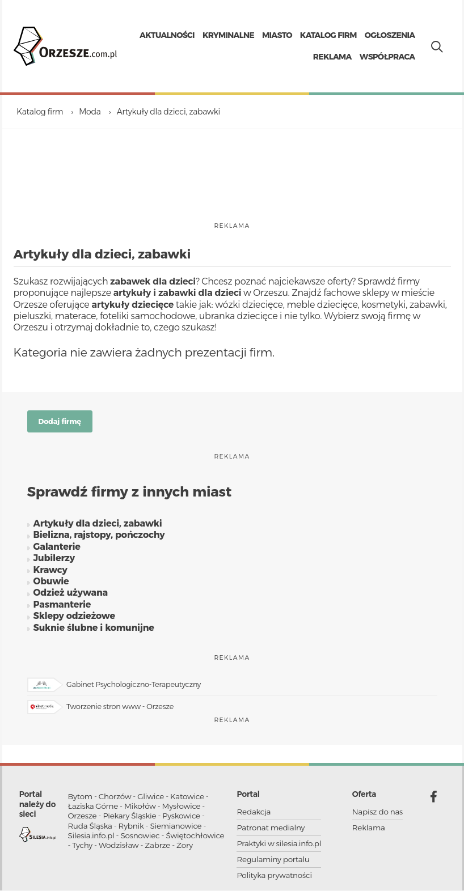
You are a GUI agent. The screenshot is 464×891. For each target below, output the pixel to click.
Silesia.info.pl (91, 838)
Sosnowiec (139, 838)
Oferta (364, 796)
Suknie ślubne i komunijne (93, 630)
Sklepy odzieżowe (74, 618)
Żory (184, 847)
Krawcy (50, 572)
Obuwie (51, 583)
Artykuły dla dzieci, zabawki (97, 525)
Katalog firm (328, 36)
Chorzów (115, 798)
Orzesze (82, 818)
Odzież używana (70, 595)
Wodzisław (118, 847)
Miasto (277, 36)
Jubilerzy (53, 560)
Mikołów (140, 808)
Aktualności (167, 36)
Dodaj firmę (60, 423)
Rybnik (131, 828)
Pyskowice (181, 818)
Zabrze (157, 847)
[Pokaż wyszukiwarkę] (434, 46)
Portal (248, 796)
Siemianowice (175, 828)
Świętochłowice (195, 838)
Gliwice (150, 798)
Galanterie (56, 549)
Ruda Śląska (90, 828)
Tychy (82, 847)
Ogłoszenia (390, 36)
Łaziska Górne (93, 808)
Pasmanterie (62, 606)
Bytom (80, 798)
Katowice (187, 798)
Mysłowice (181, 808)
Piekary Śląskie (129, 818)
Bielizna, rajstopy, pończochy (98, 537)
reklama (232, 228)
